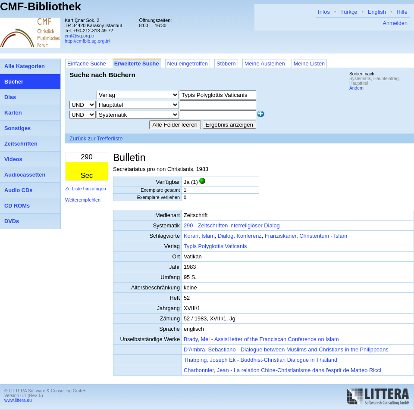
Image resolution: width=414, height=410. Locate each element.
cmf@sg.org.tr (79, 35)
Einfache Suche (86, 63)
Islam (208, 236)
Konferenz (248, 236)
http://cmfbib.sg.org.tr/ (87, 40)
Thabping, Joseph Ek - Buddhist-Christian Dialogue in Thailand (260, 360)
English (377, 12)
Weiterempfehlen (82, 199)
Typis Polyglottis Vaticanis (215, 246)
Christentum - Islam (323, 236)
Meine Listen (309, 63)
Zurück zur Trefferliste (96, 138)
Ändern (356, 88)
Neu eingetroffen (187, 63)
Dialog (225, 236)
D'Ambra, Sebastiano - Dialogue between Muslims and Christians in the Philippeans (286, 349)
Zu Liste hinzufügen (85, 188)
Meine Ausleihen (265, 63)
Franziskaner (280, 236)
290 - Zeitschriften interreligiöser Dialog (232, 225)
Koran (191, 236)
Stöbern (226, 63)
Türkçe (348, 12)
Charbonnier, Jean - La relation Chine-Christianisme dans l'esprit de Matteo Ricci (282, 370)
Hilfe (402, 12)
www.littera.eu (18, 400)
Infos (324, 12)
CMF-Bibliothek (40, 6)
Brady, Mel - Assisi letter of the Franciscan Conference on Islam (261, 339)
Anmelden (395, 23)
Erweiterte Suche (136, 63)
